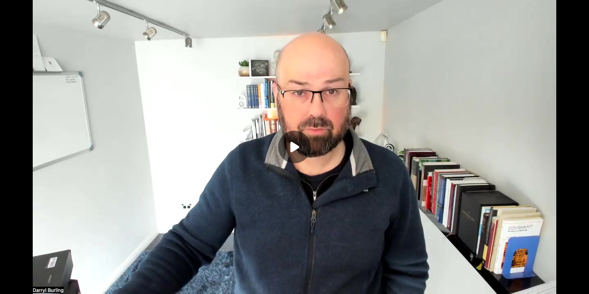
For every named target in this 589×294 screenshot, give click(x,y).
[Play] (294, 147)
